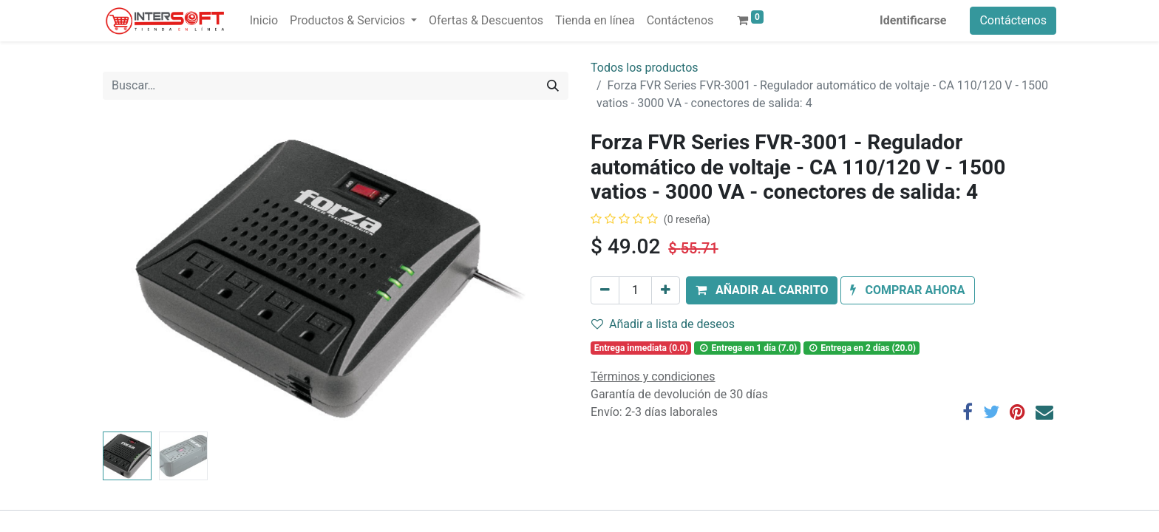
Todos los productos (645, 68)
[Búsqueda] (552, 86)
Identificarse (913, 20)
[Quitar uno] (605, 290)
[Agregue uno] (665, 290)
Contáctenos (1013, 20)
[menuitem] (264, 20)
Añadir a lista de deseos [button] (663, 324)
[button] (761, 290)
